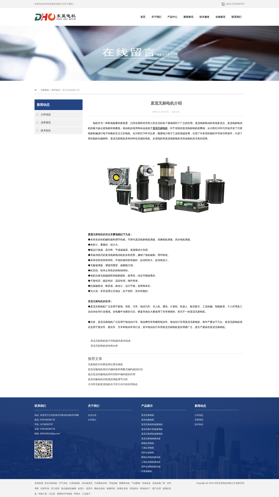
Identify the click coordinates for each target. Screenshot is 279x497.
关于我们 (156, 16)
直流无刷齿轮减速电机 (152, 424)
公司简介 (92, 420)
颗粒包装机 (99, 488)
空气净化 (63, 483)
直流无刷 (120, 133)
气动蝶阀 (136, 483)
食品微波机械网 (68, 488)
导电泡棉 (113, 483)
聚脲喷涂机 (124, 483)
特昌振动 (134, 488)
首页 (142, 16)
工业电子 (86, 494)
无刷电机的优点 (101, 234)
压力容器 (55, 488)
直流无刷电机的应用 (99, 301)
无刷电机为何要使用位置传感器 (105, 364)
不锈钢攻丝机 (100, 483)
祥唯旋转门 (145, 488)
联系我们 (236, 16)
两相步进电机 (147, 443)
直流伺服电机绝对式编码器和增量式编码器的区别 (115, 369)
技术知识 (55, 90)
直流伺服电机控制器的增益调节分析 (108, 379)
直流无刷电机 (147, 415)
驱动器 (131, 311)
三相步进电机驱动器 (150, 462)
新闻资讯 (188, 16)
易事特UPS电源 (64, 494)
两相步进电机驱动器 (150, 457)
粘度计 (81, 488)
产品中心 (172, 16)
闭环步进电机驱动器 (150, 466)
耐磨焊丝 (111, 488)
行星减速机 (146, 471)
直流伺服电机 (147, 420)
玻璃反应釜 (122, 488)
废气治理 (156, 488)
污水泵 (52, 494)
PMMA (77, 494)
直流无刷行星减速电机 (152, 429)
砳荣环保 (45, 488)
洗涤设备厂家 (158, 483)
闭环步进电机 (147, 452)
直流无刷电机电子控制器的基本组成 (110, 340)
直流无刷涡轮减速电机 (152, 434)
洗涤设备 (146, 483)
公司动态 (46, 114)
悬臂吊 (89, 488)
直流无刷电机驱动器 (150, 438)
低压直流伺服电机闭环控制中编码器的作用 (111, 374)
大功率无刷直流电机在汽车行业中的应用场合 (113, 384)
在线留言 (220, 16)
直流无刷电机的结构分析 (104, 345)
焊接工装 (42, 494)
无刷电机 (45, 90)
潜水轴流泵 (87, 483)
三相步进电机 (147, 448)
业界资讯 (46, 122)
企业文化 (92, 415)
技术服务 (204, 16)
